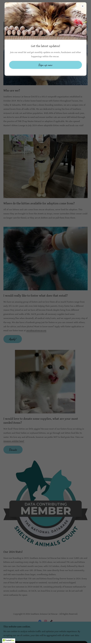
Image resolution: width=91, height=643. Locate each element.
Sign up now (45, 65)
